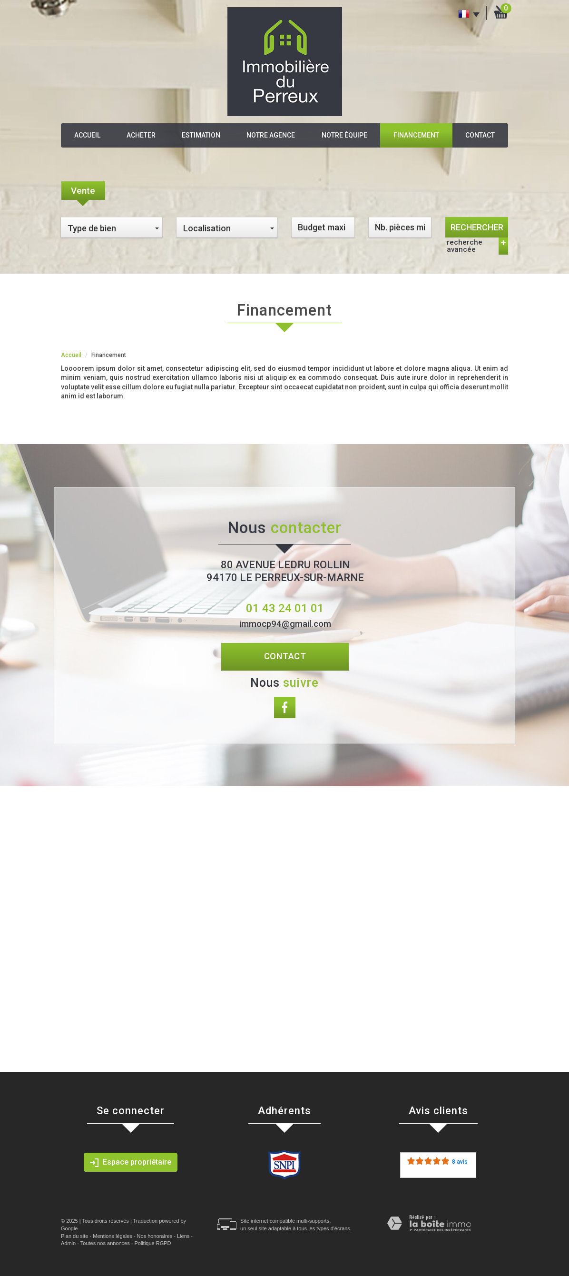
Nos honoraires (155, 1236)
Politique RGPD (153, 1243)
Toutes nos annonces (105, 1243)
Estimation (201, 135)
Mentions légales (112, 1236)
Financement (416, 135)
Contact (480, 135)
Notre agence (270, 135)
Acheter (141, 135)
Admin (68, 1243)
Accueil (87, 135)
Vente (83, 190)
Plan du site (74, 1236)
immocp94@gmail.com (285, 624)
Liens (183, 1236)
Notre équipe (344, 135)
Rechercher (477, 227)
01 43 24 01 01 (285, 608)
